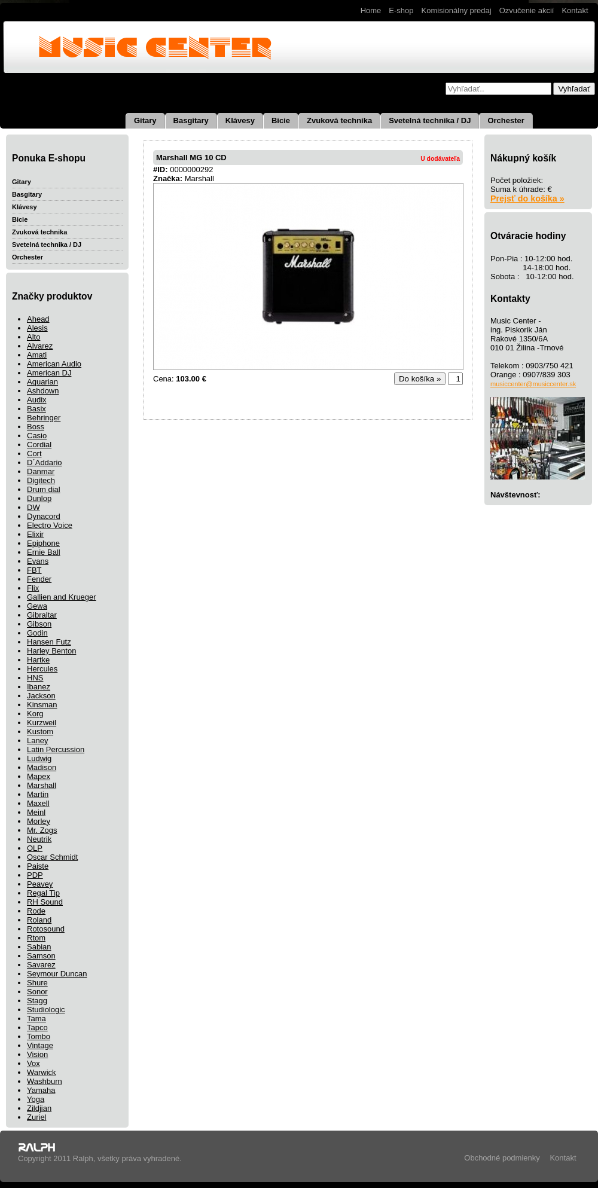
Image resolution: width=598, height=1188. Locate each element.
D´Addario (44, 462)
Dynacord (43, 516)
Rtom (36, 937)
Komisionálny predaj (457, 10)
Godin (37, 632)
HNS (35, 677)
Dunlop (39, 498)
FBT (34, 570)
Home (371, 10)
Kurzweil (41, 722)
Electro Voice (49, 525)
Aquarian (42, 381)
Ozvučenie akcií (526, 10)
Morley (38, 821)
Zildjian (39, 1108)
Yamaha (41, 1090)
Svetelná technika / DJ (430, 120)
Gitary (145, 120)
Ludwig (39, 758)
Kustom (40, 731)
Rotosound (46, 928)
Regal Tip (43, 892)
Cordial (39, 444)
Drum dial (43, 489)
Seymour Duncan (57, 973)
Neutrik (39, 839)
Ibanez (38, 686)
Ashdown (43, 390)
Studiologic (46, 1009)
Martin (37, 794)
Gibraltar (42, 614)
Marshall (41, 785)
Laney (37, 740)
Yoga (35, 1099)
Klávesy (240, 120)
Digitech (41, 480)
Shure (37, 982)
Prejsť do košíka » (527, 198)
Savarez (41, 964)
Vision (37, 1054)
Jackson (41, 695)
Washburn (44, 1081)
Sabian (39, 946)
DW (33, 507)
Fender (39, 579)
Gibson (39, 623)
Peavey (40, 883)
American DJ (49, 372)
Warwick (41, 1072)
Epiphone (43, 543)
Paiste (37, 866)
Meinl (36, 812)
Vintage (40, 1045)
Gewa (37, 605)
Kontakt (575, 10)
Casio (37, 435)
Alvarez (40, 345)
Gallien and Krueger (61, 597)
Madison (41, 767)
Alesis (37, 327)
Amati (37, 354)
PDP (35, 875)
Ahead (38, 318)
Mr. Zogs (42, 830)
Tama (36, 1018)
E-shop (401, 10)
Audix (37, 399)
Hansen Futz (49, 641)
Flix (33, 588)
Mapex (38, 776)
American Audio (54, 363)
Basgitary (191, 120)
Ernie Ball (43, 552)
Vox (33, 1063)
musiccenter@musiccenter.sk (533, 383)
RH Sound (45, 901)
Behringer (43, 417)
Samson (41, 955)
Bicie (280, 120)
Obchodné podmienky (501, 1157)
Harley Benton (51, 650)
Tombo (38, 1036)
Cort (34, 453)
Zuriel (37, 1117)
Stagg (37, 1000)
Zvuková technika (339, 120)
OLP (34, 848)
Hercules (42, 668)
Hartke (38, 659)
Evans (37, 561)
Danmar (40, 471)
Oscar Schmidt (52, 857)
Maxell (38, 803)
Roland (39, 919)
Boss (35, 426)
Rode (36, 910)
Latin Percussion (55, 749)
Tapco (37, 1027)
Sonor (37, 991)
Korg (35, 713)
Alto (33, 336)
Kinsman (42, 704)
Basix (36, 408)
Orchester (505, 120)
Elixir (35, 534)
